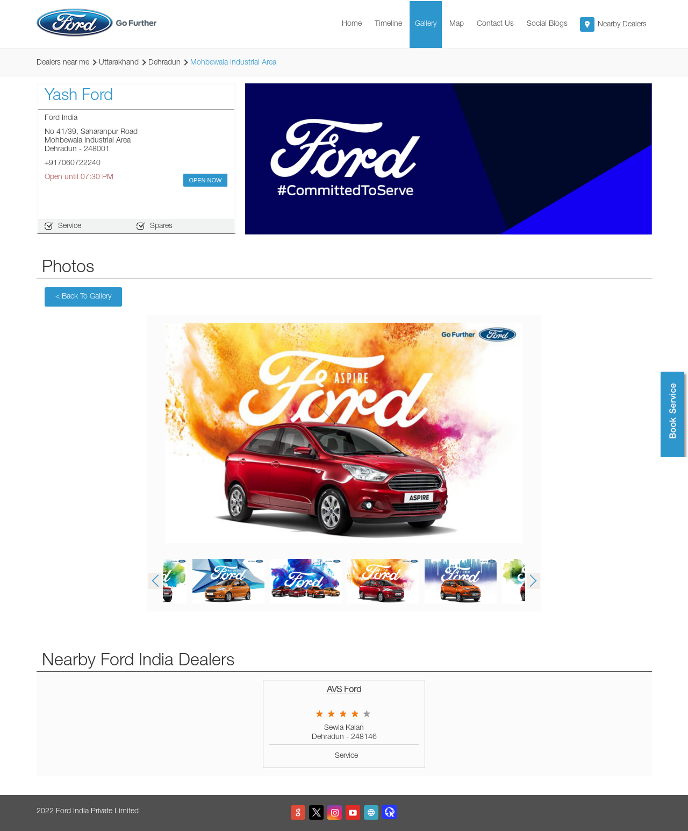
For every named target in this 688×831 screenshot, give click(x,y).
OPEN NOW (205, 180)
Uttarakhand (119, 63)
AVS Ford (344, 690)
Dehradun (164, 63)
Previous (155, 581)
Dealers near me (63, 63)
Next (533, 581)
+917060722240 (73, 163)
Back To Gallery (83, 297)
